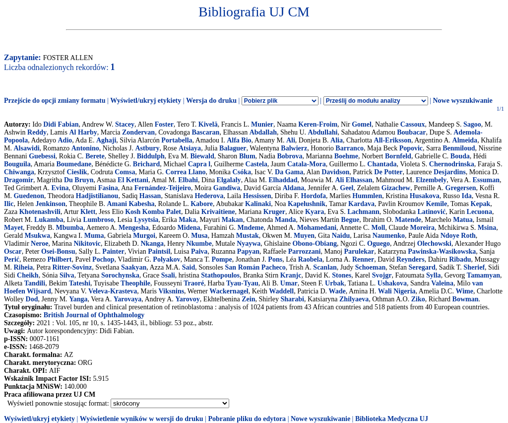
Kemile (436, 204)
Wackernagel (229, 291)
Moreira (422, 227)
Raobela (310, 259)
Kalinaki (258, 204)
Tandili (34, 283)
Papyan (248, 251)
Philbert (59, 259)
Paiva (199, 251)
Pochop (103, 259)
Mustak (247, 235)
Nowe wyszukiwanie (462, 100)
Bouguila (17, 164)
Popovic (411, 148)
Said (188, 267)
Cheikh (28, 275)
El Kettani (133, 180)
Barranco (349, 148)
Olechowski (434, 243)
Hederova (208, 196)
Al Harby (83, 132)
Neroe (40, 243)
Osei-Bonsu (58, 251)
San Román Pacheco (255, 267)
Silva (67, 275)
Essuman (485, 180)
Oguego (378, 243)
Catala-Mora (306, 164)
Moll (378, 227)
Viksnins (171, 291)
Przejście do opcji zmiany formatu (55, 100)
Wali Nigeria (397, 291)
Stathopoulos (220, 275)
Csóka (242, 172)
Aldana (294, 188)
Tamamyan (483, 275)
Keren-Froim (317, 124)
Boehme (346, 156)
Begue (350, 219)
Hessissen (257, 196)
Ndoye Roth (458, 235)
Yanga (78, 299)
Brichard (146, 164)
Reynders (410, 259)
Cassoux (412, 124)
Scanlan (324, 267)
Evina (59, 188)
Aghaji (106, 140)
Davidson (335, 172)
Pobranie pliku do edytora (247, 419)
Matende (408, 219)
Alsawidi (26, 148)
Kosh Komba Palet (153, 211)
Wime (464, 291)
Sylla (433, 275)
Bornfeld (398, 156)
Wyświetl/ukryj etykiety (145, 100)
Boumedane (73, 164)
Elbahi (188, 180)
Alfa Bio (239, 140)
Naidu (341, 235)
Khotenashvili (40, 211)
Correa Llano (186, 172)
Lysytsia (146, 219)
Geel (346, 188)
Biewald (202, 156)
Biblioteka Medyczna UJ (391, 419)
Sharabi (292, 299)
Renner (363, 259)
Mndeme (251, 227)
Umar (289, 283)
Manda (285, 219)
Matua (463, 219)
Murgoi (144, 235)
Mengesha (134, 227)
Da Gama (289, 172)
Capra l (199, 164)
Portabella (176, 140)
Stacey (124, 124)
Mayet (13, 227)
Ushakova (392, 283)
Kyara (314, 211)
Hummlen (367, 196)
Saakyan (133, 267)
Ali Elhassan (353, 180)
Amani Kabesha (130, 204)
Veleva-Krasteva (112, 291)
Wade (337, 291)
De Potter (388, 172)
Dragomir (18, 180)
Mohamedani (316, 227)
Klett (87, 211)
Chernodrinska (451, 164)
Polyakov (166, 259)
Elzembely (431, 180)
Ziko (418, 299)
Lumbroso (98, 219)
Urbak (334, 283)
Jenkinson (50, 204)
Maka (187, 219)
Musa (199, 235)
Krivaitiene (218, 211)
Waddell (281, 291)
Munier (262, 124)
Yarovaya (128, 299)
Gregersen (460, 188)
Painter (113, 251)
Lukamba (48, 219)
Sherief (474, 267)
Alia (336, 140)
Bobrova (290, 156)
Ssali (168, 275)
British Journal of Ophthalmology (94, 315)
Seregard (422, 267)
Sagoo (472, 124)
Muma (94, 235)
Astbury (147, 148)
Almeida (465, 140)
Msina (487, 227)
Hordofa (313, 196)
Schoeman (370, 267)
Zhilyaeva (354, 299)
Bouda (460, 156)
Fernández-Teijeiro (162, 188)
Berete (95, 156)
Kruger (274, 211)
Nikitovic (86, 243)
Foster (164, 124)
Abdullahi (323, 132)
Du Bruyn (79, 180)
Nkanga (152, 243)
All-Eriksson (392, 140)
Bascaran (205, 132)
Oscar (13, 251)
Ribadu (460, 259)
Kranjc (291, 275)
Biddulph (151, 156)
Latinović (431, 211)
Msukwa (37, 235)
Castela (256, 164)
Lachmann (363, 211)
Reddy (37, 132)
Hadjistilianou (97, 196)
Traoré (194, 283)
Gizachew (395, 188)
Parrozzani (304, 251)
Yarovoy (187, 299)
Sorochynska (120, 275)
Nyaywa (248, 243)
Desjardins (450, 172)
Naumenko (389, 235)
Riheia (23, 267)
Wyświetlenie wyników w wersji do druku (141, 419)
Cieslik (76, 172)
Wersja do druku (211, 100)
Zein (248, 299)
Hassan (150, 196)
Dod (32, 299)
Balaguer (232, 148)
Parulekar (359, 251)
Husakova (425, 196)
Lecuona (479, 211)
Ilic (8, 204)
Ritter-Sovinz (72, 267)
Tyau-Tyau (242, 283)
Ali (290, 140)
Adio (65, 140)
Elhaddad (282, 180)
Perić (11, 259)
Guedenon (28, 196)
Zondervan (138, 132)
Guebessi (42, 156)
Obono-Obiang (315, 243)
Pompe (221, 259)
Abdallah (263, 132)
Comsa (125, 172)
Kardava (361, 204)
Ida (466, 196)
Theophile (135, 283)
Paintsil (159, 251)
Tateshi (79, 283)
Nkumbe (199, 243)
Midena (189, 227)
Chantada (381, 164)
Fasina (108, 188)
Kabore (201, 204)
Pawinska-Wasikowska (442, 251)
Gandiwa (226, 188)
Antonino (85, 148)
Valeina (442, 283)
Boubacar (411, 132)
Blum (247, 156)
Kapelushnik (306, 204)
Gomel (362, 124)
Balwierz (294, 148)
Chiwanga (19, 172)
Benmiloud (459, 148)
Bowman (465, 299)
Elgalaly (229, 180)
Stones (341, 275)
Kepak (481, 204)
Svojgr (382, 275)
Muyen (304, 235)
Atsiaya (190, 148)
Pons (275, 259)
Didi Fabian (60, 124)
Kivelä (208, 124)
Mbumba (69, 227)
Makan (232, 219)
